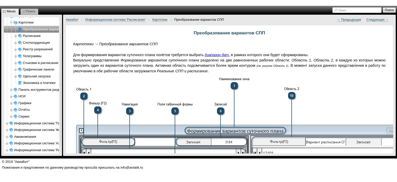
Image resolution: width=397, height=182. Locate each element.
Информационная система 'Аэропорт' (42, 143)
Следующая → (377, 19)
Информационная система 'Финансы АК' (44, 130)
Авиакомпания (25, 137)
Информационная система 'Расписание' (115, 19)
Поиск (342, 10)
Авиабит (72, 19)
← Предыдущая (349, 19)
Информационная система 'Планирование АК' (49, 123)
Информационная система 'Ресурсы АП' (44, 150)
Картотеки (160, 19)
